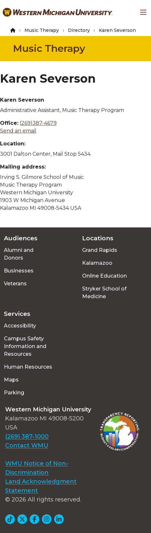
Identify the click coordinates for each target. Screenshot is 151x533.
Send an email (18, 131)
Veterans (15, 283)
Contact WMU (26, 445)
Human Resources (28, 367)
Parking (14, 393)
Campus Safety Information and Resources (25, 346)
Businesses (18, 271)
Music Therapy (41, 30)
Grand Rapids (99, 250)
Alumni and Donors (18, 254)
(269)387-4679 (38, 123)
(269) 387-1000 (27, 436)
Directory (79, 30)
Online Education (104, 276)
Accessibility (20, 326)
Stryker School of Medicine (104, 292)
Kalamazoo (97, 263)
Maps (11, 380)
